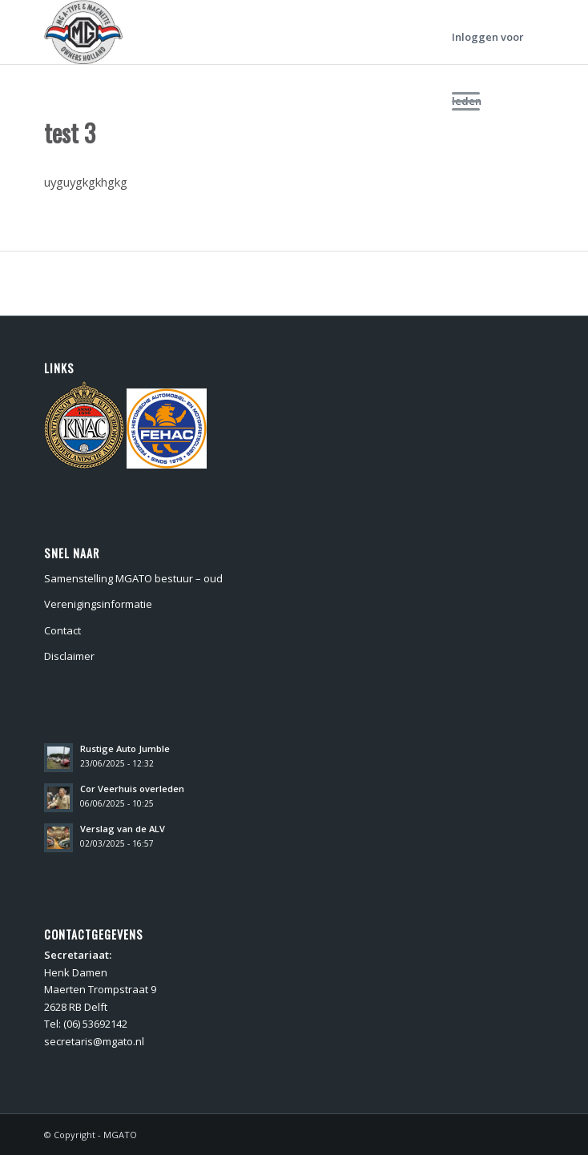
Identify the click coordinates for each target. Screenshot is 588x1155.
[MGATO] (244, 32)
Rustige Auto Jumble (125, 748)
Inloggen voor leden (488, 49)
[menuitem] (484, 101)
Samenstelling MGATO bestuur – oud (133, 578)
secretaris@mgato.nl (94, 1041)
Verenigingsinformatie (98, 604)
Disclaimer (69, 656)
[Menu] (484, 101)
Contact (62, 630)
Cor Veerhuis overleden (132, 789)
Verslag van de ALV (122, 829)
